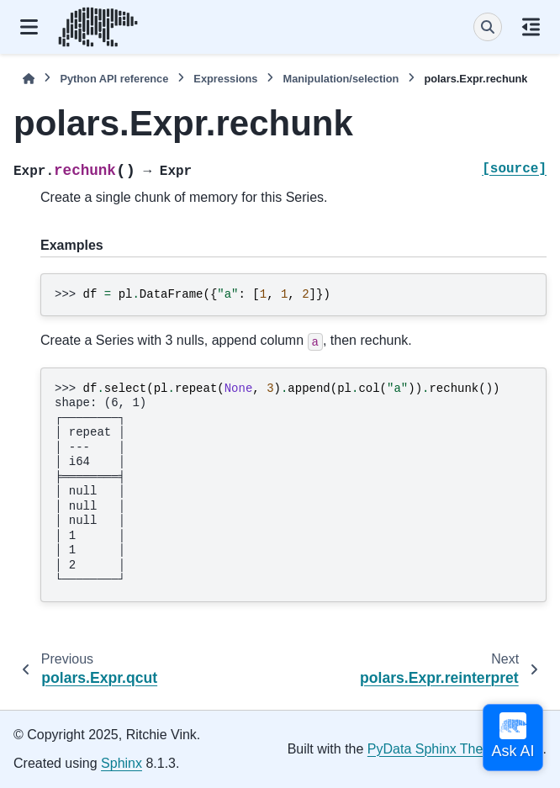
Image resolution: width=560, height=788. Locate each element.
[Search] (487, 27)
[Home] (28, 78)
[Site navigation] (29, 27)
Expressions (225, 78)
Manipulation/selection (341, 78)
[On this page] (531, 27)
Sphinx (121, 763)
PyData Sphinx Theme (434, 749)
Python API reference (114, 78)
